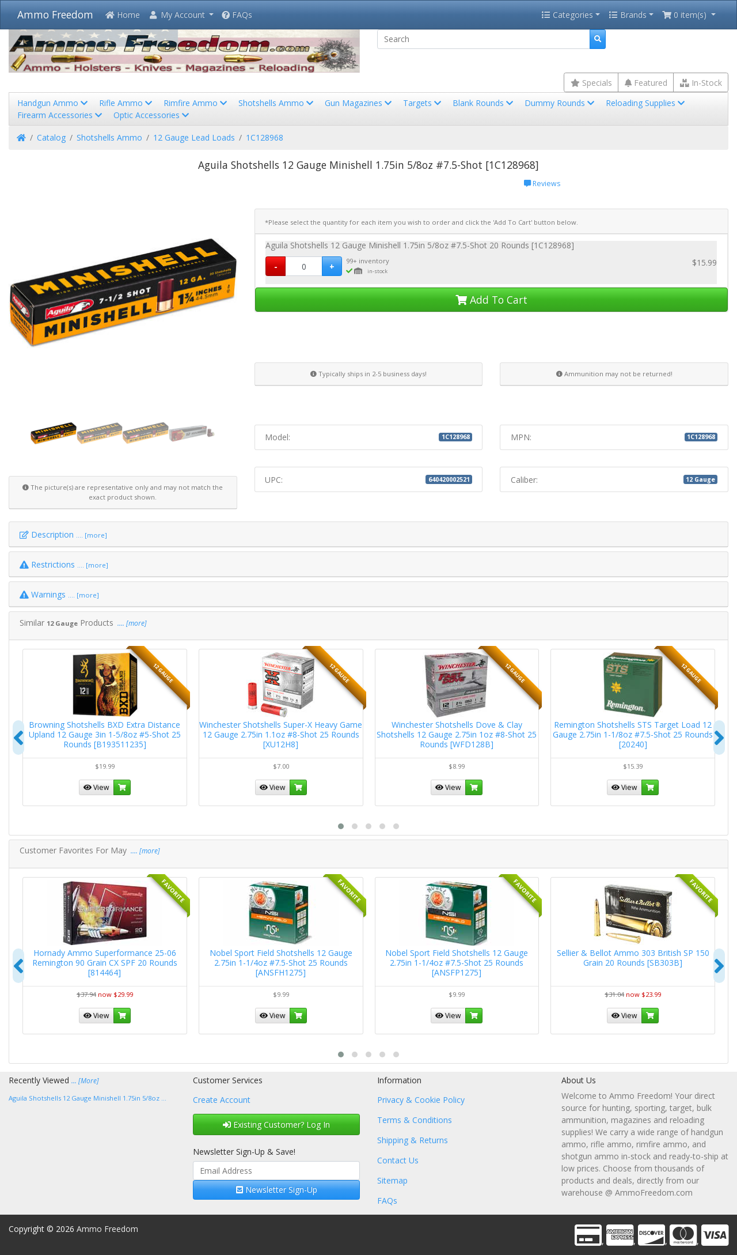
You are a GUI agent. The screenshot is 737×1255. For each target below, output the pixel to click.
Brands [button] (627, 14)
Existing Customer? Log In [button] (276, 1124)
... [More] (85, 1081)
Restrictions (64, 564)
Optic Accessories (152, 114)
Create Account (221, 1099)
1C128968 (264, 137)
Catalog (51, 137)
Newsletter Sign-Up (276, 1189)
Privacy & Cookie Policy (421, 1099)
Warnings (59, 594)
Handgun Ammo (53, 102)
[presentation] (18, 737)
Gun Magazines (359, 102)
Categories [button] (567, 14)
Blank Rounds (484, 102)
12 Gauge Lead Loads (194, 137)
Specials (591, 82)
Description (63, 534)
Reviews (542, 183)
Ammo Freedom (55, 14)
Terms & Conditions (414, 1119)
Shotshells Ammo (277, 102)
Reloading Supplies (646, 102)
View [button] (96, 787)
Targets (423, 102)
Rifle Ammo (126, 102)
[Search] (483, 39)
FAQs (237, 14)
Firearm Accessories (60, 114)
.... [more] (131, 623)
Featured (646, 82)
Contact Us (398, 1160)
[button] (181, 15)
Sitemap (392, 1180)
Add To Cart (491, 300)
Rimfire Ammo (196, 102)
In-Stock (701, 82)
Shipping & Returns (412, 1140)
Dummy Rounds (561, 102)
